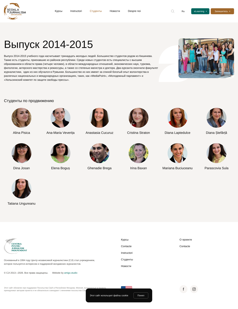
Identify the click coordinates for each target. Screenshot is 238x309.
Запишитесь (221, 11)
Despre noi (134, 11)
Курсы (58, 11)
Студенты (96, 11)
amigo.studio (70, 272)
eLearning (199, 11)
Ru (183, 11)
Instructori (76, 11)
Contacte (126, 246)
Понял (141, 295)
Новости (115, 11)
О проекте (185, 239)
